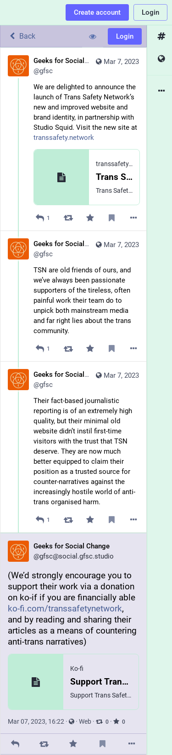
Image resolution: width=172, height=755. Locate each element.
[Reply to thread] (42, 348)
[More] (133, 218)
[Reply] (42, 218)
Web (85, 721)
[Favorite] (90, 218)
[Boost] (68, 218)
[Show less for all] (92, 36)
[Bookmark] (111, 218)
